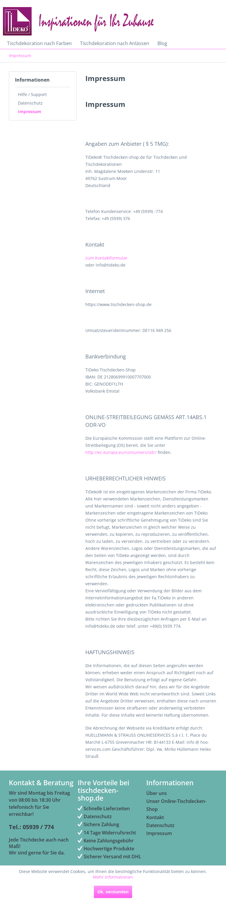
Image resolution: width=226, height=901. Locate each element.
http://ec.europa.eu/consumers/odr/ (121, 452)
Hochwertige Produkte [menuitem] (106, 848)
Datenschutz (30, 103)
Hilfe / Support (32, 94)
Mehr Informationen (113, 877)
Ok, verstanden (113, 892)
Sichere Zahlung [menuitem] (98, 824)
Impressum (29, 111)
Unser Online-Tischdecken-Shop (176, 805)
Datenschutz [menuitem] (95, 816)
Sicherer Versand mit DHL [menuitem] (109, 856)
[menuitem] (39, 43)
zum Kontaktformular (106, 258)
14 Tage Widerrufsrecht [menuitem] (107, 832)
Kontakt (155, 817)
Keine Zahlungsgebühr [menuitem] (106, 840)
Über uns (156, 793)
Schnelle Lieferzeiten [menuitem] (104, 808)
